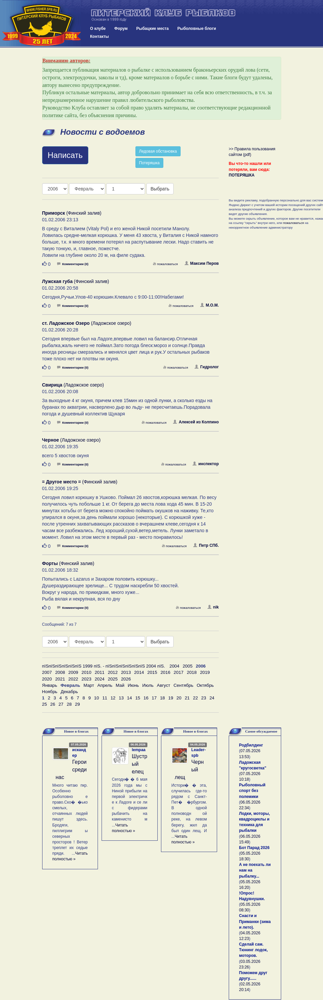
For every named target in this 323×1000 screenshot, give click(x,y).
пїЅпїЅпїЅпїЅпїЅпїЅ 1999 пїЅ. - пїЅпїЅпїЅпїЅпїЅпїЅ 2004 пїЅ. (103, 666)
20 (179, 697)
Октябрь (205, 685)
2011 (100, 672)
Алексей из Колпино (196, 422)
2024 (100, 679)
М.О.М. (209, 305)
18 (162, 697)
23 (203, 697)
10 (96, 697)
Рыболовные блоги (196, 28)
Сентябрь (184, 685)
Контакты (99, 36)
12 (113, 697)
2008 (60, 672)
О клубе (98, 28)
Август (163, 685)
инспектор (206, 464)
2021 (60, 679)
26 (52, 704)
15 (137, 697)
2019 (205, 672)
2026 (126, 679)
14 (129, 697)
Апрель (104, 685)
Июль (148, 685)
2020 (47, 679)
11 (104, 697)
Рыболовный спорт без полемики (252, 791)
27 (60, 704)
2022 (73, 679)
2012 (113, 672)
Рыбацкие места (152, 28)
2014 (139, 672)
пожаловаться (165, 264)
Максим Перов (202, 263)
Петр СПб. (206, 545)
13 (121, 697)
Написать (65, 155)
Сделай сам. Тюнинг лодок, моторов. (253, 950)
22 (195, 697)
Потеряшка (149, 163)
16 (145, 697)
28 (69, 704)
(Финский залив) (72, 213)
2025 (113, 679)
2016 (165, 672)
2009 (73, 672)
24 (211, 697)
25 (44, 704)
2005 (188, 666)
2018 (192, 672)
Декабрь (69, 691)
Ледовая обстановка (158, 151)
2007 (47, 672)
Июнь (133, 685)
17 (154, 697)
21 (187, 697)
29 (77, 704)
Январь (49, 685)
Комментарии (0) (72, 264)
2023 (86, 679)
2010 (86, 672)
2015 (152, 672)
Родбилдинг (251, 745)
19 (170, 697)
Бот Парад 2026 (254, 847)
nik (213, 607)
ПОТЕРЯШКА (242, 175)
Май (120, 685)
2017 (179, 672)
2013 (126, 672)
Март (88, 685)
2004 (175, 666)
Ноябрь (49, 691)
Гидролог (207, 367)
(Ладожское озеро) (86, 323)
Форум (120, 28)
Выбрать (160, 188)
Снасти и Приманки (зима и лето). (255, 921)
